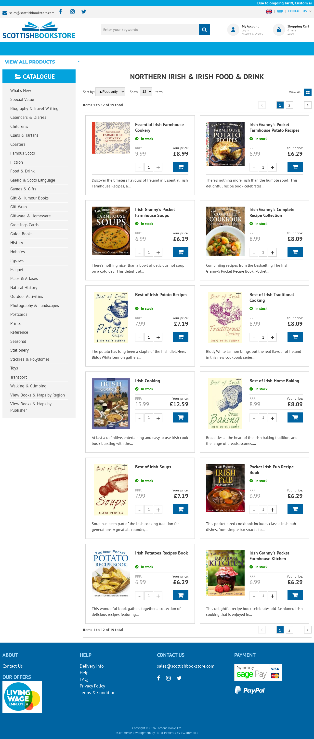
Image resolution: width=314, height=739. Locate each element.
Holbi (159, 733)
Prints (15, 323)
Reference (19, 332)
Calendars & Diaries (28, 117)
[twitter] (81, 12)
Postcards (18, 314)
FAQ (84, 679)
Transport (18, 377)
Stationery (19, 350)
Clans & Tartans (24, 135)
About (234, 48)
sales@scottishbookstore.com (31, 13)
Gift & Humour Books (29, 198)
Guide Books (21, 234)
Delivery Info (92, 666)
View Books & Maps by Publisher (31, 407)
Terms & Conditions (99, 692)
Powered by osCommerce (181, 733)
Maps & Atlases (24, 278)
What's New (131, 48)
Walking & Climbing (28, 386)
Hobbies (17, 251)
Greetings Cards (24, 224)
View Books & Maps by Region (37, 395)
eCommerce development (133, 733)
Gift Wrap (18, 207)
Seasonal (18, 341)
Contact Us (12, 666)
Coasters (17, 144)
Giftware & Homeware (30, 216)
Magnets (17, 269)
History (16, 242)
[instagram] (70, 12)
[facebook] (59, 12)
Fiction (16, 162)
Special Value (22, 99)
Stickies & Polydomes (30, 359)
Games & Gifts (23, 189)
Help (84, 672)
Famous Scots (22, 153)
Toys (14, 368)
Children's (19, 126)
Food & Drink (22, 171)
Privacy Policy (92, 686)
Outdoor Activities (26, 296)
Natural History (23, 287)
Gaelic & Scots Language (32, 180)
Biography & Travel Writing (34, 108)
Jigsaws (17, 260)
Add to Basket (180, 167)
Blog (182, 48)
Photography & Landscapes (34, 305)
